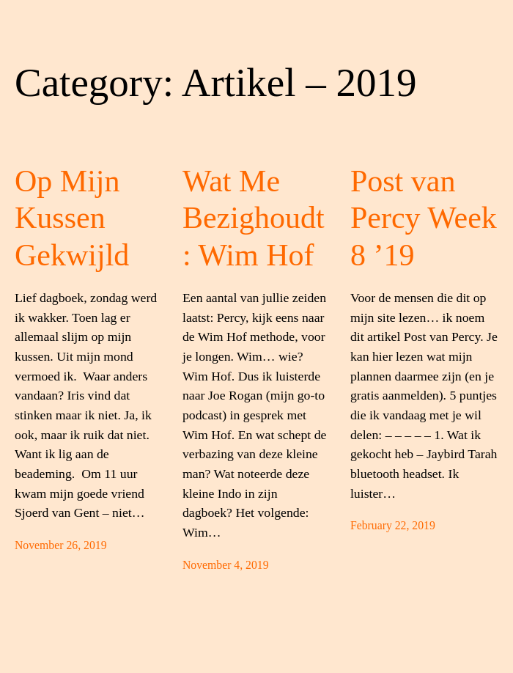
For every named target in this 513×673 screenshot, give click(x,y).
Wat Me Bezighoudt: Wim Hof (253, 218)
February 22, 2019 (392, 525)
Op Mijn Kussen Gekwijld (72, 218)
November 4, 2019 (225, 565)
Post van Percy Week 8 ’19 (423, 218)
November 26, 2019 (61, 545)
